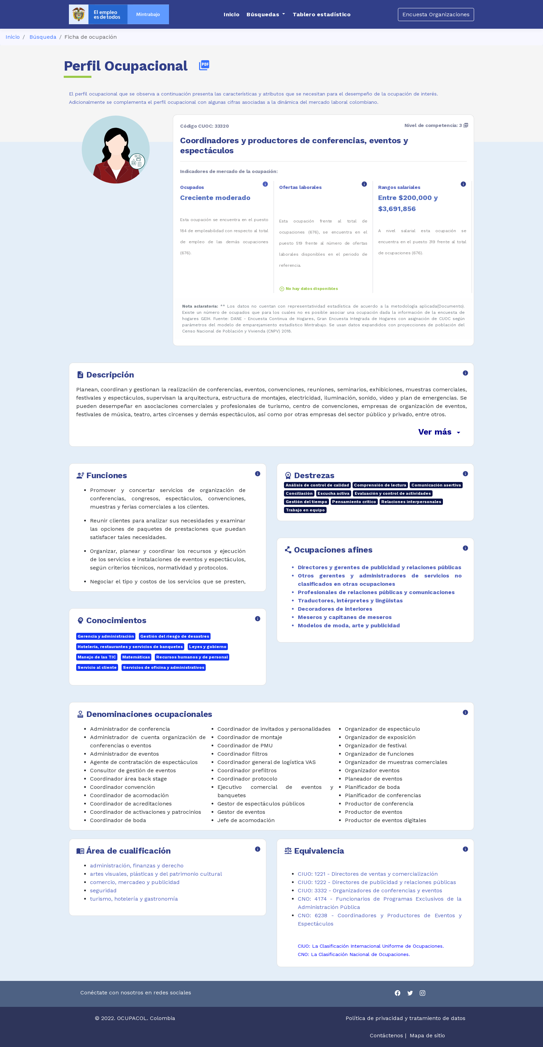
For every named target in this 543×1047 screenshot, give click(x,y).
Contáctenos (386, 1035)
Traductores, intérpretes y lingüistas (350, 600)
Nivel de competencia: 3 (436, 125)
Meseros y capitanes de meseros (345, 617)
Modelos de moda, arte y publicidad (349, 625)
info (265, 184)
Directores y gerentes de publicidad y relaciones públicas (379, 567)
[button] (266, 14)
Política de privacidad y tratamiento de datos (406, 1018)
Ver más (440, 432)
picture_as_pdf (204, 65)
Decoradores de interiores (335, 609)
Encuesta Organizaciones (436, 14)
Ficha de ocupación (90, 37)
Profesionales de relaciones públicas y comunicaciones (376, 592)
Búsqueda (42, 37)
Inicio (13, 37)
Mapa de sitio (427, 1035)
